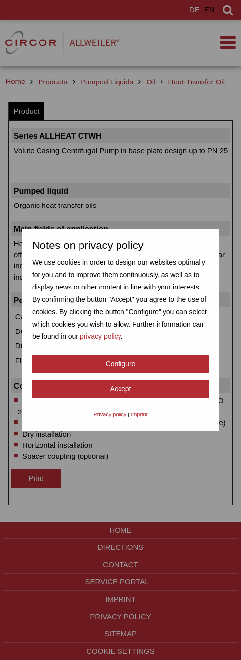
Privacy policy (109, 414)
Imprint (139, 414)
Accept (120, 389)
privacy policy (100, 336)
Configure (121, 364)
